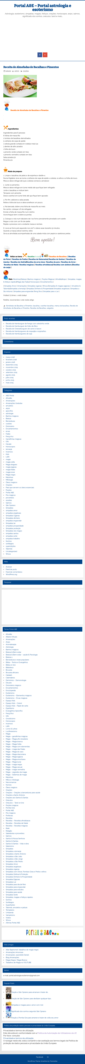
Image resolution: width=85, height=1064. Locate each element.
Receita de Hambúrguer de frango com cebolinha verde (27, 324)
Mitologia (9, 480)
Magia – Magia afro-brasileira (17, 739)
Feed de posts (11, 569)
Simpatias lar (11, 523)
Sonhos (9, 541)
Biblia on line (11, 665)
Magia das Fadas (23, 282)
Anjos (64, 279)
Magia (8, 734)
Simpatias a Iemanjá (17, 289)
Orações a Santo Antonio (15, 795)
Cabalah (9, 675)
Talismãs (9, 549)
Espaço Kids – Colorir (14, 703)
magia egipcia (11, 467)
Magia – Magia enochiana (15, 759)
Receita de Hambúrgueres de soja (19, 334)
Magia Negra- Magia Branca (16, 960)
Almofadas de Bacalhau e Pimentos (19, 306)
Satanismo (10, 846)
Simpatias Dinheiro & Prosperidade (40, 289)
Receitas (31, 257)
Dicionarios (10, 426)
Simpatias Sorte (12, 895)
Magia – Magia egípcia (14, 757)
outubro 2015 (11, 370)
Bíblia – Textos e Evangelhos (17, 662)
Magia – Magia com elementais (18, 747)
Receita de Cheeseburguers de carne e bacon (23, 329)
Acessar (9, 567)
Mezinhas (16, 279)
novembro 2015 (12, 367)
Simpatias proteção (13, 528)
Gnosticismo (10, 719)
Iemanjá (9, 449)
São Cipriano (10, 505)
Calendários (10, 678)
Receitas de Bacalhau (58, 257)
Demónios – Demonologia (16, 680)
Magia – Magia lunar (13, 762)
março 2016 (10, 357)
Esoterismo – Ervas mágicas (16, 698)
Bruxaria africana (12, 673)
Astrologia (9, 647)
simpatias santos (12, 533)
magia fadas (10, 470)
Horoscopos (34, 282)
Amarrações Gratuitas (14, 403)
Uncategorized (11, 551)
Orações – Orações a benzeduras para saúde (23, 793)
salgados (50, 308)
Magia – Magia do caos (14, 752)
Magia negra (10, 475)
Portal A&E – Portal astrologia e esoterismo (42, 7)
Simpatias (9, 508)
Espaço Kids (10, 701)
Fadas (8, 434)
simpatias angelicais (13, 513)
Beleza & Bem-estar (13, 652)
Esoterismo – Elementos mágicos (19, 696)
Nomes (8, 785)
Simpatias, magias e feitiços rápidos (19, 897)
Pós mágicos (11, 495)
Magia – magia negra (14, 765)
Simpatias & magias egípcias (59, 286)
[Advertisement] (42, 35)
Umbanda (9, 913)
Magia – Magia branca (14, 742)
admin (17, 71)
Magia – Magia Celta (13, 744)
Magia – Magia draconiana (16, 754)
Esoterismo (10, 693)
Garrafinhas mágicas (13, 439)
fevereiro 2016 (11, 360)
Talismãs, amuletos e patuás (16, 908)
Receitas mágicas (26, 265)
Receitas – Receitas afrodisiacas (18, 821)
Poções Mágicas (48, 279)
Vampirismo (10, 915)
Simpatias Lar (11, 882)
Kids (7, 454)
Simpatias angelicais (61, 289)
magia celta (10, 462)
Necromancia (11, 782)
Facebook (39, 1057)
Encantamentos (47, 282)
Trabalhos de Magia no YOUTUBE (18, 963)
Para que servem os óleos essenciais (20, 488)
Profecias (9, 816)
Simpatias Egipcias (13, 879)
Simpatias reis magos (14, 531)
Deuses (9, 683)
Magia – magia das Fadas (15, 749)
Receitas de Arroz (68, 262)
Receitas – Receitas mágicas (17, 826)
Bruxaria (9, 670)
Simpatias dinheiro (13, 518)
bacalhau (36, 306)
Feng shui (9, 436)
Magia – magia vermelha (15, 770)
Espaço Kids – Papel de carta (17, 706)
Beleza (23, 279)
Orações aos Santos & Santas (17, 798)
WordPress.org (11, 574)
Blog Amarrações (12, 957)
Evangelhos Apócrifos (14, 711)
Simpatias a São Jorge (14, 859)
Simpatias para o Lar (51, 291)
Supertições (10, 905)
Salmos (8, 503)
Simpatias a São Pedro (14, 861)
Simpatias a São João (14, 856)
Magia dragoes (11, 465)
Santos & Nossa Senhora (15, 839)
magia (8, 459)
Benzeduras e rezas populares (17, 660)
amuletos (9, 406)
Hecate (8, 444)
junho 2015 (10, 380)
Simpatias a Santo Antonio (16, 854)
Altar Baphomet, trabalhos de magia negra (22, 950)
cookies (9, 424)
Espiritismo (10, 708)
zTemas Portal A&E (13, 923)
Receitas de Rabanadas (38, 259)
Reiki (7, 828)
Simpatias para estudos (15, 890)
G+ (48, 1057)
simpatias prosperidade (15, 526)
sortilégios (10, 544)
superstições (11, 546)
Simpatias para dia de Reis (16, 884)
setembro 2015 (11, 372)
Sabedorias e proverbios (15, 833)
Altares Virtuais (11, 637)
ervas (8, 431)
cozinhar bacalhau (47, 306)
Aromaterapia (11, 644)
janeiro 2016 (10, 362)
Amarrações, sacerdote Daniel (17, 955)
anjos (8, 408)
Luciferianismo (11, 731)
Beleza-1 (9, 657)
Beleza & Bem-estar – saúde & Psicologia (21, 655)
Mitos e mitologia (12, 780)
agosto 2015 (10, 375)
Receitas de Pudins (19, 259)
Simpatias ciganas (34, 286)
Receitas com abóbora (62, 265)
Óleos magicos (11, 482)
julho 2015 (9, 378)
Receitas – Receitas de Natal (17, 823)
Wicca (45, 286)
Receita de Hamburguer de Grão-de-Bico (22, 326)
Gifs (7, 441)
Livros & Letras (11, 729)
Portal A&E (10, 493)
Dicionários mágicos (13, 685)
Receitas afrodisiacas (44, 265)
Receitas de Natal (11, 265)
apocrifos (9, 411)
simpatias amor (11, 510)
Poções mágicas (12, 805)
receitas (26, 71)
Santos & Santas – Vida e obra (17, 844)
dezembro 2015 (12, 365)
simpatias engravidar (14, 521)
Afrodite (59, 279)
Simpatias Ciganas (13, 516)
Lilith (7, 457)
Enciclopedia (11, 690)
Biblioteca (9, 668)
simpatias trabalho (13, 539)
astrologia (9, 413)
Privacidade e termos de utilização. (18, 1038)
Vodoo (8, 918)
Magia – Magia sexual (14, 767)
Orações (9, 485)
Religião (9, 831)
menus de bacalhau (62, 306)
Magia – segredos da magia (16, 772)
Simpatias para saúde (14, 892)
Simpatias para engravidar (23, 291)
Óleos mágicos (11, 787)
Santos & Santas (12, 841)
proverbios (10, 498)
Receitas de (31, 262)
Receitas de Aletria (18, 262)
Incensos (9, 452)
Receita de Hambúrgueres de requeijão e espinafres (26, 331)
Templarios (10, 910)
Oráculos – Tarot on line (15, 803)
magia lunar (10, 472)
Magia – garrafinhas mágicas (17, 736)
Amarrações (22, 286)
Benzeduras (10, 421)
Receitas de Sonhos (56, 259)
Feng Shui (38, 291)
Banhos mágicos (34, 279)
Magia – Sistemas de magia (16, 775)
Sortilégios (10, 902)
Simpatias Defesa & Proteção (17, 874)
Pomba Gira (10, 808)
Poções (8, 490)
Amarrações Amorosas (14, 952)
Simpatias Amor (10, 286)
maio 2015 (9, 383)
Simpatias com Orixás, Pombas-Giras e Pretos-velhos (26, 872)
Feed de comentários (14, 572)
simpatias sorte (11, 536)
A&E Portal (10, 396)
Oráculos (9, 800)
